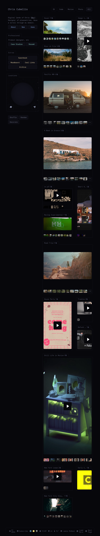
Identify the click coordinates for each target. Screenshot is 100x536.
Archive (22, 67)
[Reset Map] (11, 107)
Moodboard (15, 62)
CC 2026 (12, 531)
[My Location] (34, 107)
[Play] (88, 41)
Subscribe (22, 531)
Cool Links (30, 62)
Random (23, 117)
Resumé (32, 44)
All (89, 9)
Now (23, 27)
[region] (23, 94)
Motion (71, 9)
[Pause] (88, 210)
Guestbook (22, 58)
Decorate (14, 122)
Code (61, 9)
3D (54, 9)
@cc (32, 18)
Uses (33, 27)
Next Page (88, 531)
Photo (80, 9)
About (13, 27)
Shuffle (13, 117)
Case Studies (17, 44)
